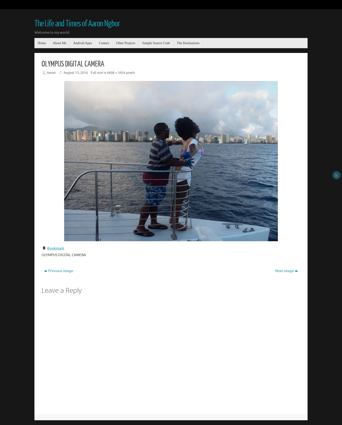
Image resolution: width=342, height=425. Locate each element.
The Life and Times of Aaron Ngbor (77, 23)
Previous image (58, 271)
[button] (171, 161)
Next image (286, 271)
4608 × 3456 (116, 73)
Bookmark (55, 248)
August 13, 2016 (76, 73)
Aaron (51, 73)
